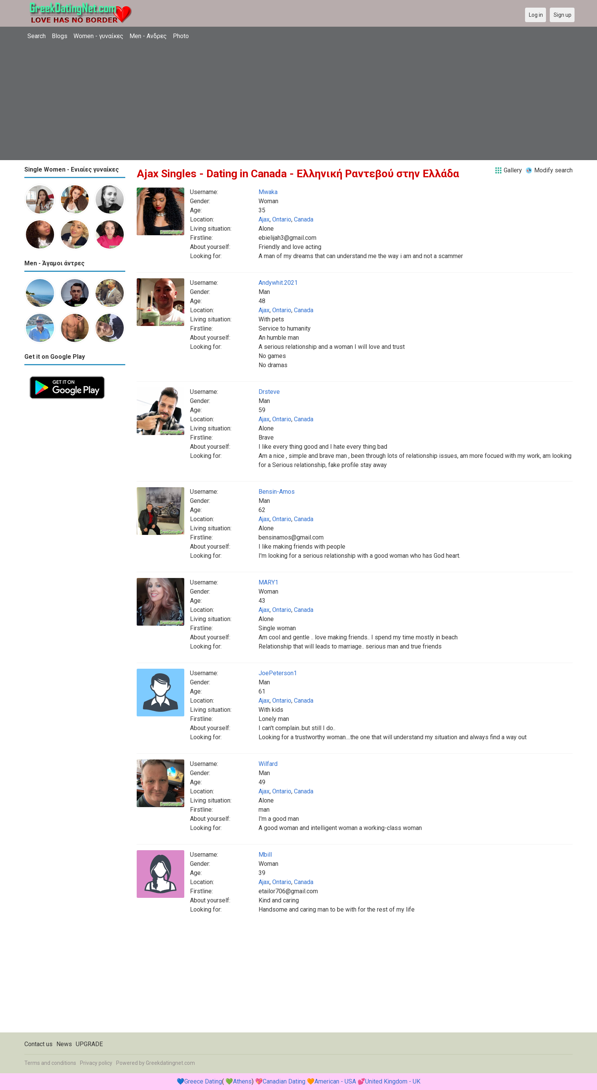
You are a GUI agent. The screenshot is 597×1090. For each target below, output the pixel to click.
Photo (181, 36)
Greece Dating (203, 1081)
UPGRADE (89, 1044)
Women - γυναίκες (98, 36)
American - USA (335, 1081)
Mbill (265, 854)
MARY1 (268, 582)
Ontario (281, 219)
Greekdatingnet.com (170, 1063)
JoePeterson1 (278, 673)
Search (36, 36)
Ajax (264, 219)
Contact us (38, 1044)
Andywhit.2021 (278, 282)
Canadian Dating (284, 1081)
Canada (303, 219)
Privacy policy (96, 1063)
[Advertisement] (298, 101)
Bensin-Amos (277, 491)
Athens (242, 1081)
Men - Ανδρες (148, 36)
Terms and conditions (50, 1063)
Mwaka (268, 192)
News (64, 1044)
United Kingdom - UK (392, 1081)
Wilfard (268, 763)
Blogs (59, 36)
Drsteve (269, 391)
